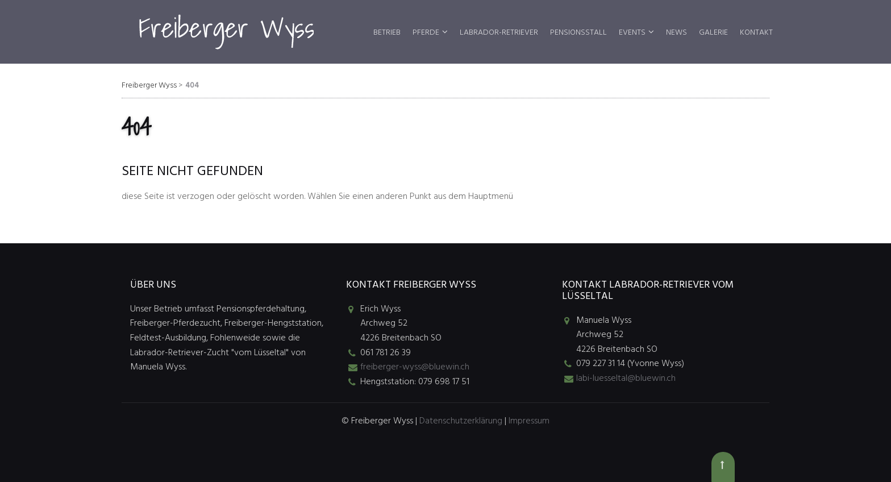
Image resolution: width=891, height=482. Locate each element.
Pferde (426, 32)
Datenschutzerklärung (460, 421)
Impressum (529, 421)
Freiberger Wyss (149, 85)
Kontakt (756, 32)
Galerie (713, 32)
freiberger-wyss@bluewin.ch (414, 367)
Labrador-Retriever (499, 32)
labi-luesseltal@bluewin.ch (626, 378)
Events (632, 32)
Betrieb (387, 32)
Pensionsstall (578, 32)
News (676, 32)
